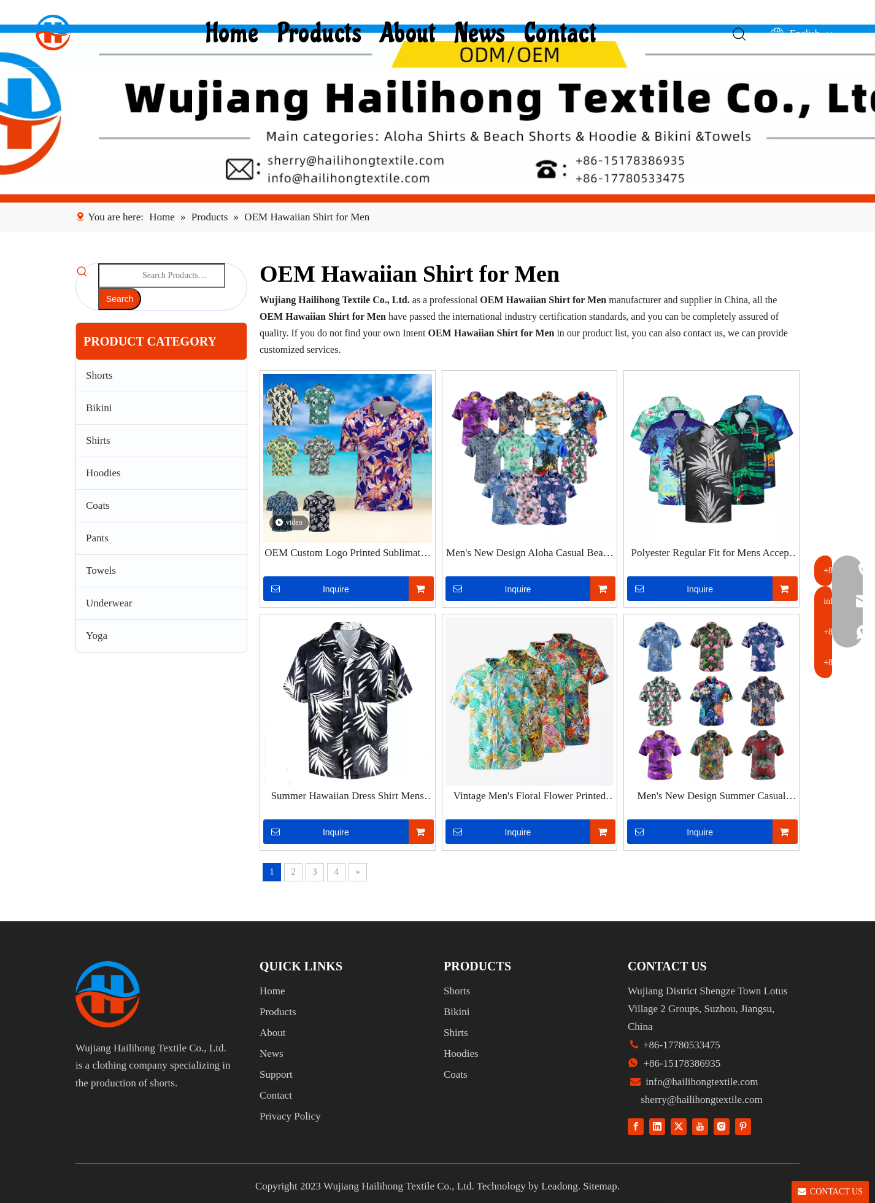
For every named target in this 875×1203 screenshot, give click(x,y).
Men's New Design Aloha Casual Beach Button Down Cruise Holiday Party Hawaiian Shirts (529, 553)
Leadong (559, 1186)
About (410, 34)
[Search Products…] (161, 275)
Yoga (96, 635)
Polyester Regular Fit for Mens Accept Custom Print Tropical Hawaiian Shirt (711, 553)
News (481, 34)
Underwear (109, 603)
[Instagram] (722, 1126)
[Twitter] (679, 1126)
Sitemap (600, 1186)
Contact (561, 34)
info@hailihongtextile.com (700, 1082)
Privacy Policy (290, 1116)
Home (234, 34)
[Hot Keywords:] (119, 299)
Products (321, 34)
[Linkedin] (657, 1126)
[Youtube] (700, 1126)
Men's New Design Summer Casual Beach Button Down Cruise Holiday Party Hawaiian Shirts (711, 796)
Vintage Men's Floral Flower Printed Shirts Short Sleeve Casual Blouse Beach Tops (529, 796)
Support (276, 1074)
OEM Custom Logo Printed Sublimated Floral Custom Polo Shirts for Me (347, 553)
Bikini (99, 408)
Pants (97, 538)
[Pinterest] (743, 1126)
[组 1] (107, 994)
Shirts (98, 440)
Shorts (99, 375)
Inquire (306, 588)
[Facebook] (636, 1126)
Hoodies (103, 473)
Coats (98, 505)
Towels (101, 570)
